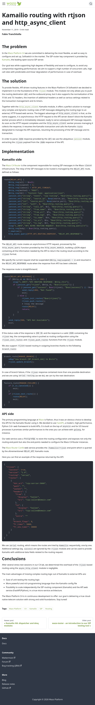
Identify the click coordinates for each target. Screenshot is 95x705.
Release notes (8, 684)
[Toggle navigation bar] (4, 4)
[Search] (91, 3)
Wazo (41, 419)
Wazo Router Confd (15, 447)
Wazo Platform (15, 609)
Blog (4, 680)
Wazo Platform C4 (16, 53)
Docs (4, 643)
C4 (25, 609)
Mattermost (8, 657)
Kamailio (6, 59)
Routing (48, 609)
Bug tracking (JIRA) (12, 665)
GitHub (6, 688)
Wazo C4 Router (13, 165)
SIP (41, 609)
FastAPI (60, 423)
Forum (6, 661)
